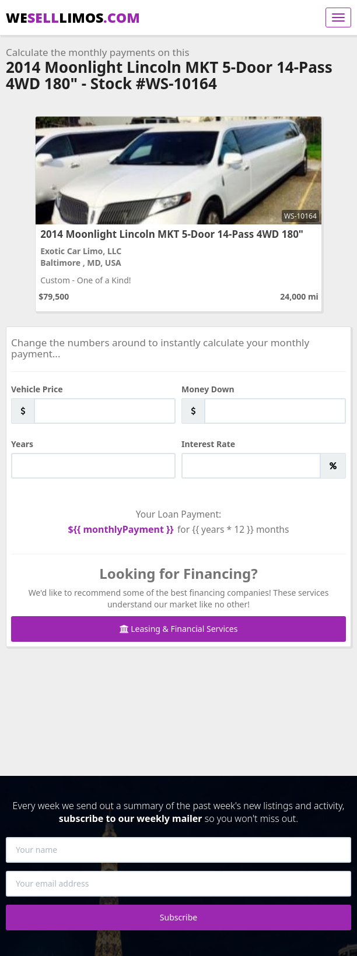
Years (22, 443)
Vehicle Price (37, 389)
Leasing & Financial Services (179, 628)
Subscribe (178, 917)
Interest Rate (208, 443)
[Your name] (178, 850)
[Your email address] (178, 884)
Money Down (208, 389)
